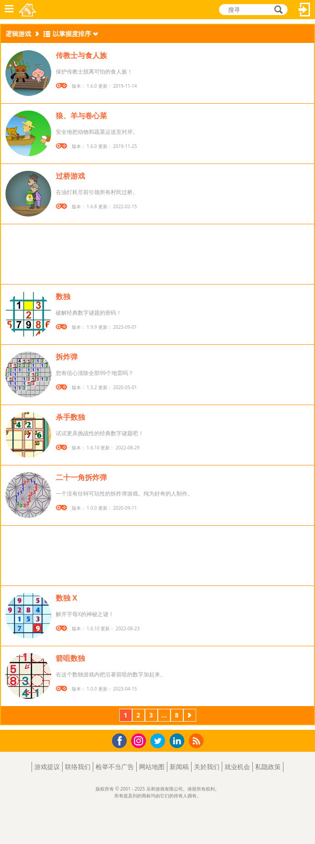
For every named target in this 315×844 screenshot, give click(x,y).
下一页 (190, 716)
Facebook (122, 740)
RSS (197, 740)
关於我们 (206, 766)
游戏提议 (47, 766)
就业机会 (237, 766)
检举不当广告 (115, 766)
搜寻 (277, 10)
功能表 (9, 9)
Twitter (159, 741)
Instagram (140, 740)
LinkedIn (178, 741)
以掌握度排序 (72, 33)
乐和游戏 (28, 9)
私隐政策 (268, 766)
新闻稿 (179, 766)
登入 (304, 9)
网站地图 (152, 766)
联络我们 (78, 766)
